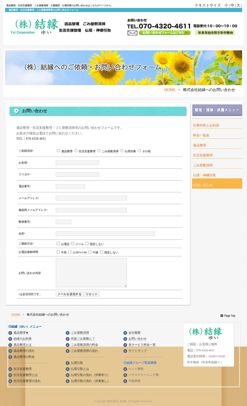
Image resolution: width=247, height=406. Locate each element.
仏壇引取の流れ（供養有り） (90, 375)
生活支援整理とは (25, 375)
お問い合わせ (203, 185)
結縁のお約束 (22, 338)
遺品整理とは (22, 344)
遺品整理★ (21, 332)
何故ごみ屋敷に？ (83, 338)
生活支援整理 (203, 155)
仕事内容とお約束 (206, 125)
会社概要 (134, 332)
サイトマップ (137, 350)
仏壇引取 (77, 362)
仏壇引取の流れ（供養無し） (90, 381)
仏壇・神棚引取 (204, 175)
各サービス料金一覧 (142, 344)
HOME (169, 90)
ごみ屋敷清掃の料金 (84, 344)
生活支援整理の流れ (27, 381)
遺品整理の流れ (24, 350)
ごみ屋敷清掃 (203, 165)
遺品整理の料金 (24, 356)
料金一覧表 (201, 135)
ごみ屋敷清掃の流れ (84, 350)
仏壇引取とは (80, 369)
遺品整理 (199, 145)
